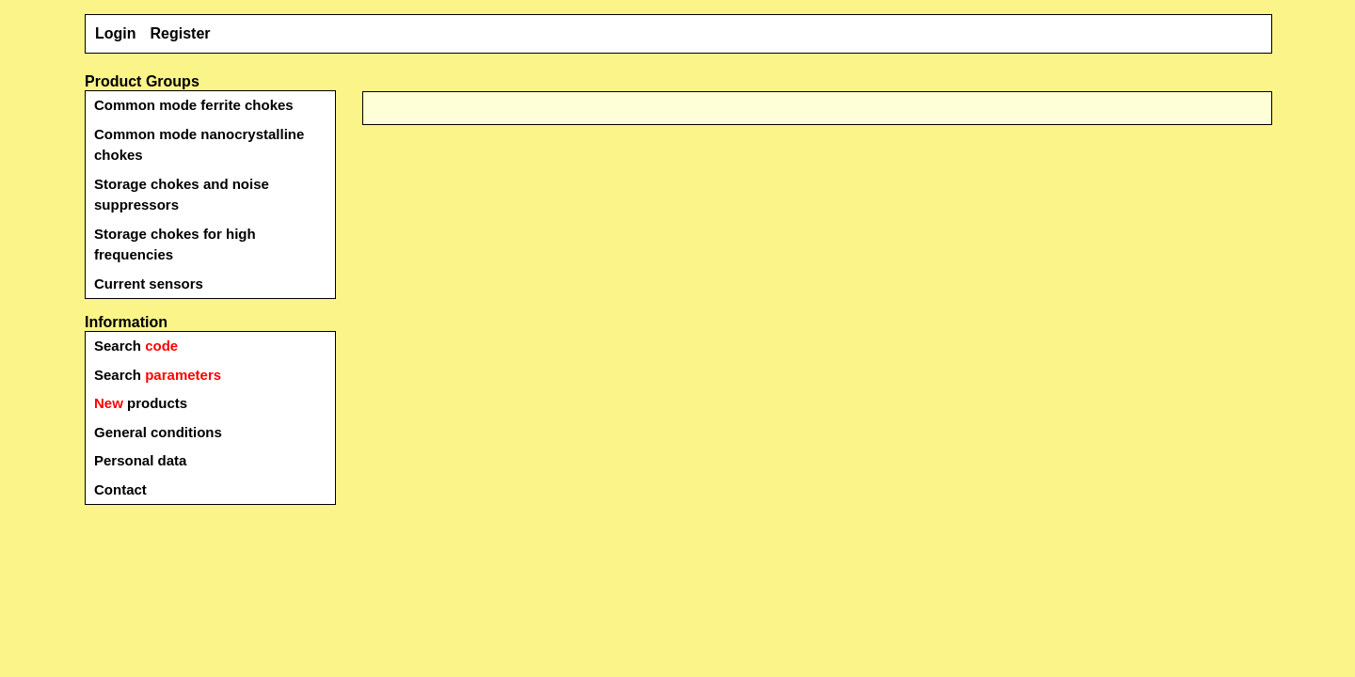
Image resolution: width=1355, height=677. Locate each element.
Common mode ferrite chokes (194, 105)
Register (181, 33)
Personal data (140, 460)
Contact (120, 489)
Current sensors (148, 283)
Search (136, 346)
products (140, 403)
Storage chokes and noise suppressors (181, 194)
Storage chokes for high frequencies (175, 244)
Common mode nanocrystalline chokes (199, 145)
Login (115, 33)
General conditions (158, 432)
